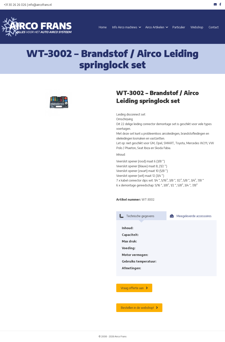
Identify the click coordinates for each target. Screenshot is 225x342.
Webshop (196, 27)
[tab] (141, 215)
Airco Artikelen (154, 27)
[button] (139, 27)
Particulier (178, 27)
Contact (214, 27)
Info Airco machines (124, 27)
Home (103, 27)
